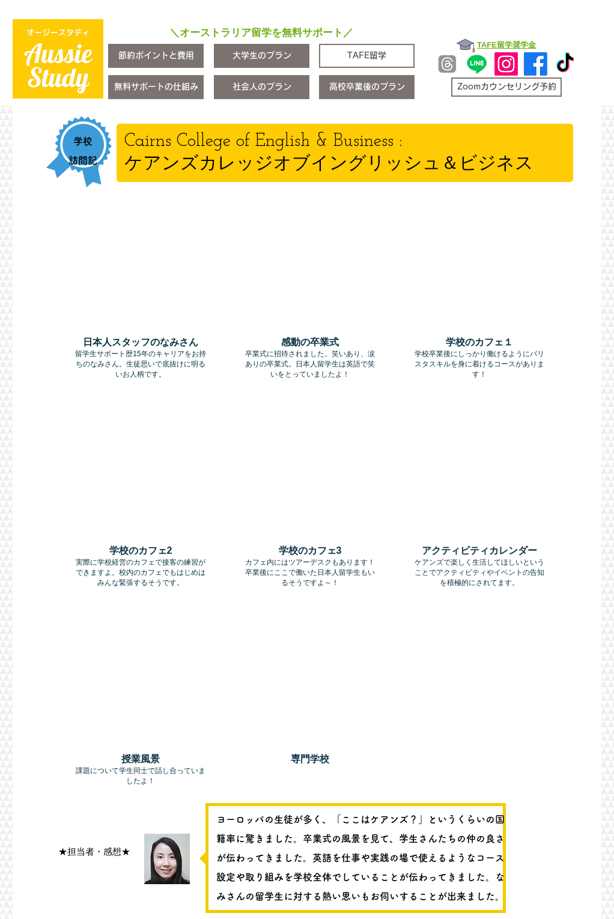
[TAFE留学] (367, 56)
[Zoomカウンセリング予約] (506, 87)
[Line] (476, 64)
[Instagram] (506, 64)
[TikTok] (565, 64)
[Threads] (447, 64)
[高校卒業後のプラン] (367, 87)
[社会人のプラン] (261, 87)
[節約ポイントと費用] (156, 56)
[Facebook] (535, 64)
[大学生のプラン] (261, 56)
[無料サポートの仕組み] (156, 87)
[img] (140, 303)
